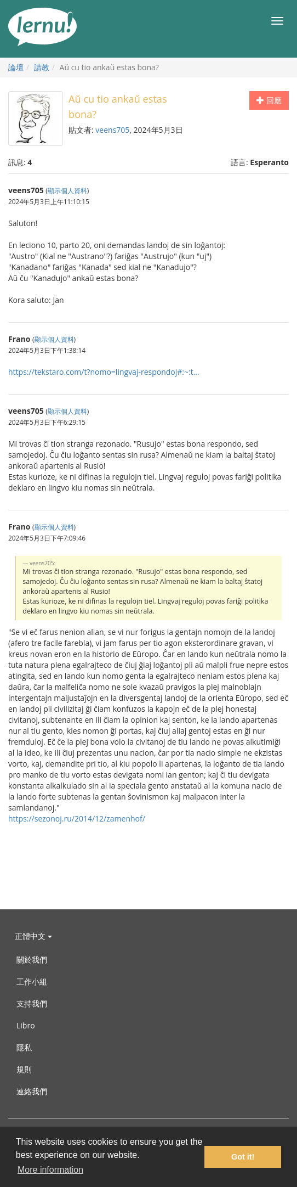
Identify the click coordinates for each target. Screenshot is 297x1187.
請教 (41, 67)
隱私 (24, 1047)
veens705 (112, 130)
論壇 (16, 67)
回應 (269, 100)
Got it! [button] (242, 1156)
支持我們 (31, 1003)
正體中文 (33, 936)
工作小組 (31, 981)
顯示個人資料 (67, 190)
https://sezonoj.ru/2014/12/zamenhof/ (76, 818)
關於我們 (31, 959)
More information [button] (50, 1169)
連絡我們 (31, 1091)
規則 (24, 1069)
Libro (25, 1025)
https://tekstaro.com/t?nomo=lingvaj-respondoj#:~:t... (103, 372)
